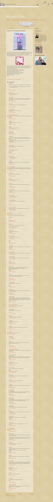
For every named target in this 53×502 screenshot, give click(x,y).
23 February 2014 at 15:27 (12, 444)
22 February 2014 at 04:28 (12, 352)
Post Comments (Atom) (12, 495)
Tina (9, 379)
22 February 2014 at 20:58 (12, 413)
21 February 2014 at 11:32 (12, 153)
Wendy (10, 320)
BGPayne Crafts (13, 220)
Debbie (10, 442)
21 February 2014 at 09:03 (12, 112)
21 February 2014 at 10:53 (12, 133)
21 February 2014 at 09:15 (12, 118)
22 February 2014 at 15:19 (12, 381)
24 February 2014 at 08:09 (12, 470)
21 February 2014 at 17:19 (12, 263)
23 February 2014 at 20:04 (12, 452)
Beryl (9, 121)
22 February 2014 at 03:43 (12, 346)
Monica (10, 103)
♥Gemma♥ (10, 416)
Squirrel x (10, 97)
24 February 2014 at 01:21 (12, 464)
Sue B (10, 266)
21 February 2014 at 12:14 (12, 170)
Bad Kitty (10, 131)
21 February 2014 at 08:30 (12, 94)
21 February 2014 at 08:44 (12, 106)
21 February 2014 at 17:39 (12, 271)
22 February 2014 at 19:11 (12, 395)
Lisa (9, 274)
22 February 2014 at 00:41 (12, 329)
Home (8, 19)
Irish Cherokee (11, 195)
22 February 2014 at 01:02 (12, 338)
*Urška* (10, 467)
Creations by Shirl (11, 207)
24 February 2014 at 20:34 (12, 482)
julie (9, 455)
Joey (9, 331)
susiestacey (10, 145)
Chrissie (10, 245)
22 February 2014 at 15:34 (12, 387)
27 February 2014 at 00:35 (12, 488)
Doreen (10, 92)
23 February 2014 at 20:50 (12, 458)
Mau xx (10, 136)
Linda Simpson (11, 282)
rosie (9, 178)
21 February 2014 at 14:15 (12, 204)
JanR (9, 384)
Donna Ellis (10, 433)
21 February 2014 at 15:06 (12, 233)
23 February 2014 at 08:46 (12, 431)
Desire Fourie (11, 367)
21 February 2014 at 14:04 (12, 197)
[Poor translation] (3, 5)
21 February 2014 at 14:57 (12, 221)
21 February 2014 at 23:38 (12, 323)
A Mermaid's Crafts (11, 278)
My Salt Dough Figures (15, 19)
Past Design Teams (24, 19)
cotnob (10, 478)
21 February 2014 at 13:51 (12, 187)
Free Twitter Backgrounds (26, 26)
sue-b (9, 326)
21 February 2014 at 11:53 (12, 158)
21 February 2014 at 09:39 (12, 124)
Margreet (10, 230)
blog (23, 215)
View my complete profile (38, 42)
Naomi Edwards (11, 166)
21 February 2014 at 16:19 (12, 249)
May (9, 410)
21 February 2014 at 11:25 (12, 147)
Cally (9, 261)
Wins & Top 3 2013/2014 (34, 19)
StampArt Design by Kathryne (13, 349)
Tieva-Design (10, 428)
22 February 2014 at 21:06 (12, 425)
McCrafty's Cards (15, 16)
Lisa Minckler (11, 296)
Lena (9, 341)
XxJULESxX (10, 156)
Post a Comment (10, 490)
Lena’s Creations (11, 345)
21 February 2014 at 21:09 (12, 313)
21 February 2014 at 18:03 (12, 279)
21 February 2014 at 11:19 (12, 142)
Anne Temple (10, 189)
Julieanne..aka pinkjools (12, 304)
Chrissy (10, 289)
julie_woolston (11, 109)
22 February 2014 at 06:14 (12, 359)
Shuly (9, 447)
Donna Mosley (11, 309)
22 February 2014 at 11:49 (12, 372)
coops (10, 183)
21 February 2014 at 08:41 (12, 101)
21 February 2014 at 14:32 (12, 210)
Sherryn (10, 336)
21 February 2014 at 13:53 (12, 192)
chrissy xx (10, 422)
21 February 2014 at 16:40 (12, 254)
